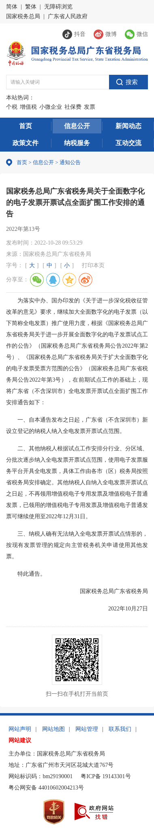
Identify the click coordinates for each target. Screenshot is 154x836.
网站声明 (20, 729)
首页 (25, 125)
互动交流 (128, 142)
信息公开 (77, 125)
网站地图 (53, 729)
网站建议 (20, 740)
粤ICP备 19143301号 (105, 776)
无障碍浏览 (58, 7)
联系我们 (120, 729)
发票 (89, 107)
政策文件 (25, 142)
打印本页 (93, 265)
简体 (11, 7)
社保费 (72, 107)
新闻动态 (128, 125)
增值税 (28, 107)
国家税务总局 (23, 16)
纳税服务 (77, 142)
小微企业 (50, 107)
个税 (11, 107)
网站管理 (86, 729)
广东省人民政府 (68, 16)
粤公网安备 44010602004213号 (46, 788)
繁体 (30, 7)
